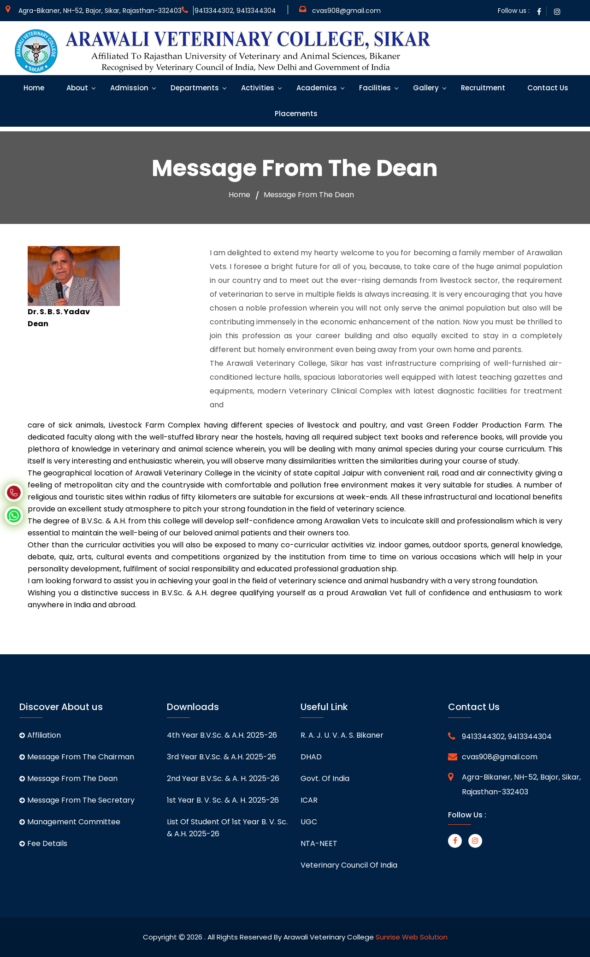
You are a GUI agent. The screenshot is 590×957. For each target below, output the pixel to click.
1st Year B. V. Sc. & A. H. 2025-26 (223, 800)
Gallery (425, 88)
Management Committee (69, 821)
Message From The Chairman (76, 757)
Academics (316, 88)
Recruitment (482, 88)
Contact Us (546, 88)
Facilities (374, 88)
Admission (128, 88)
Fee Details (43, 843)
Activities (256, 88)
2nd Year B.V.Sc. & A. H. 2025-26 (223, 778)
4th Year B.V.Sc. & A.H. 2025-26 (222, 735)
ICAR (309, 800)
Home (33, 88)
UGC (309, 821)
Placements (295, 113)
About (76, 88)
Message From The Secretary (77, 800)
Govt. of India (325, 778)
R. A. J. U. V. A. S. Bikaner (342, 735)
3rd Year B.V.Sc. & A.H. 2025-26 (221, 757)
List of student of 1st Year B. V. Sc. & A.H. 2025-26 (227, 827)
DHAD (311, 757)
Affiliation (40, 735)
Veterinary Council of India (349, 865)
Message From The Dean (68, 778)
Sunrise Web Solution (412, 937)
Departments (194, 88)
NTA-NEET (319, 843)
